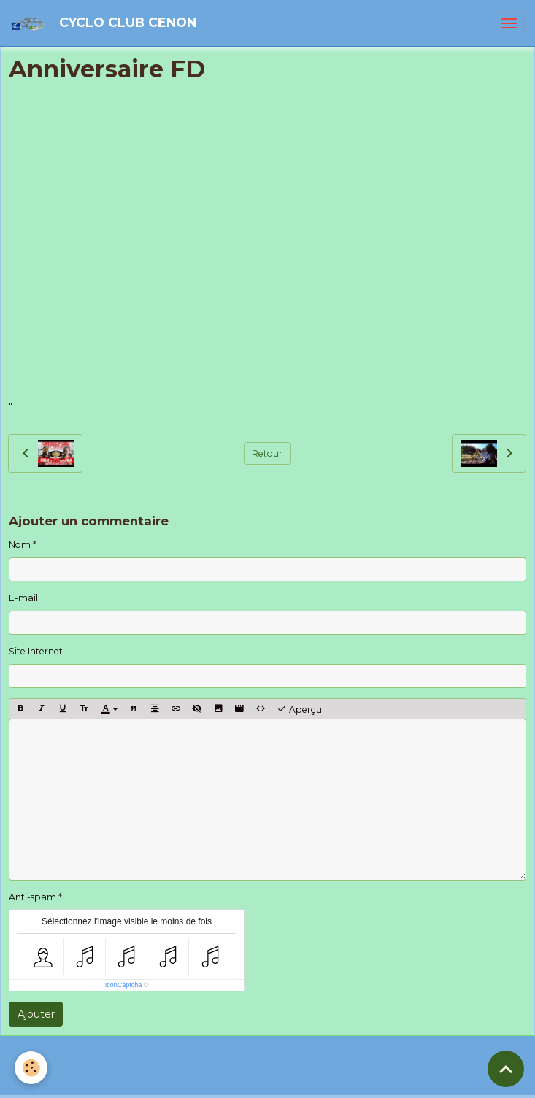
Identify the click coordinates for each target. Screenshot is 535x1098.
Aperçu (299, 709)
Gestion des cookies (332, 1080)
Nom (20, 544)
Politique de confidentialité (219, 1080)
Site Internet (36, 651)
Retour (267, 453)
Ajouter (36, 1014)
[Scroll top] (506, 1069)
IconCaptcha (123, 985)
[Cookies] (31, 1067)
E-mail (23, 597)
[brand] (105, 23)
